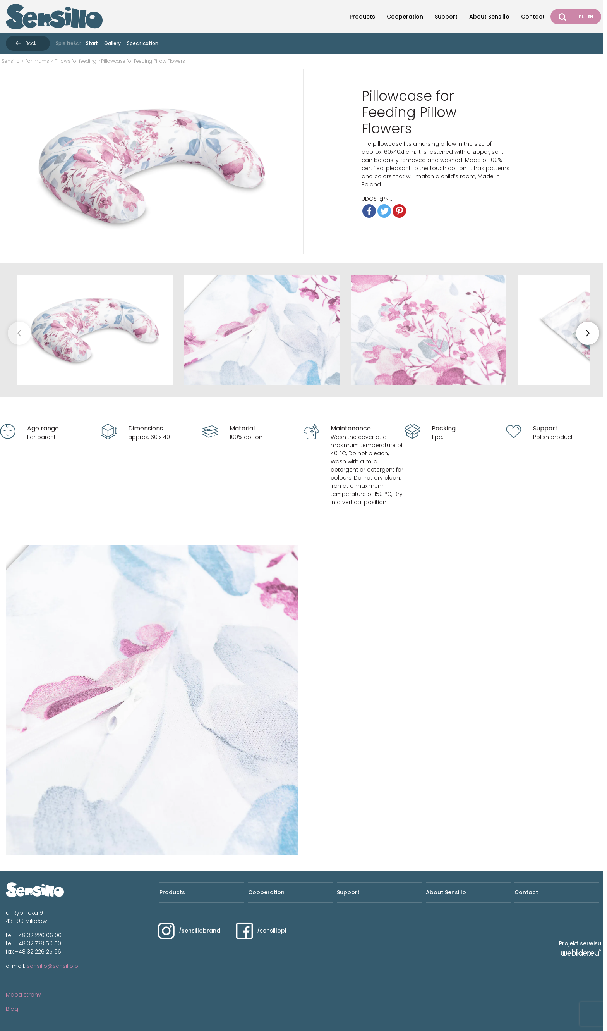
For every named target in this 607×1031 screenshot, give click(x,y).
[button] (587, 333)
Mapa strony (23, 994)
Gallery (112, 43)
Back (30, 43)
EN (590, 17)
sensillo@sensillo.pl (53, 966)
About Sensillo (489, 17)
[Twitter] (384, 211)
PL (581, 17)
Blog (12, 1009)
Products (362, 17)
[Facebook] (369, 211)
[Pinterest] (399, 211)
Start (92, 43)
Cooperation (405, 17)
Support (446, 17)
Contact (533, 17)
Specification (142, 43)
